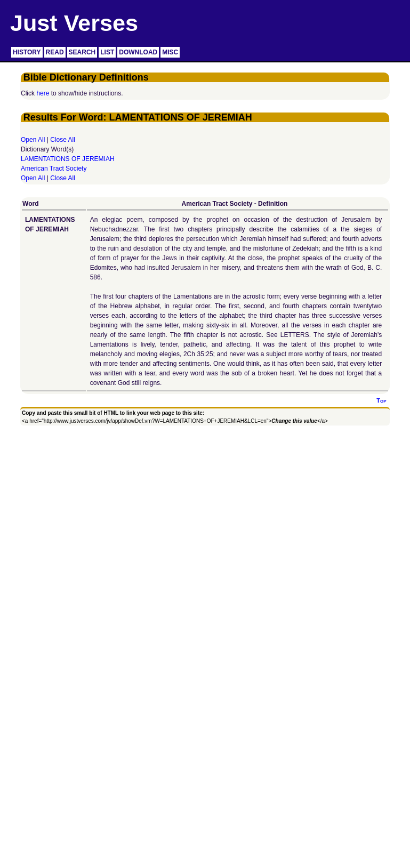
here (42, 93)
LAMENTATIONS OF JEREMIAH (68, 159)
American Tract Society (53, 168)
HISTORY (27, 52)
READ (55, 52)
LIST (107, 52)
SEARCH (82, 52)
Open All (33, 139)
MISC (170, 52)
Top (381, 400)
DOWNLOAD (138, 52)
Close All (62, 139)
